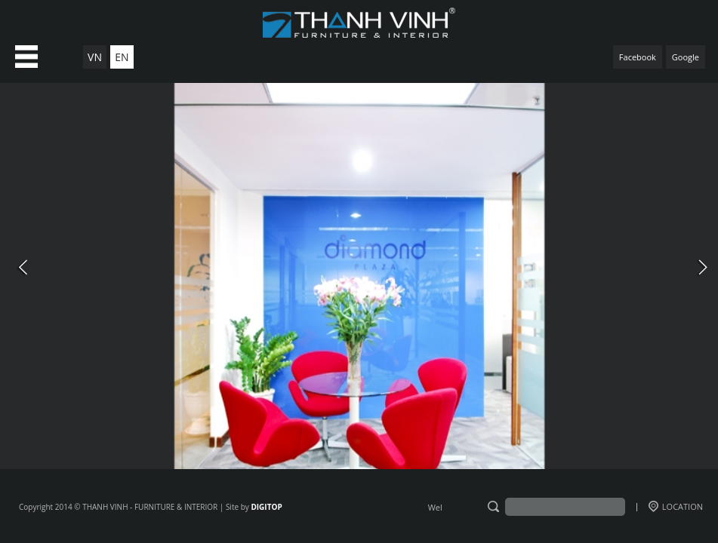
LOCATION (676, 506)
